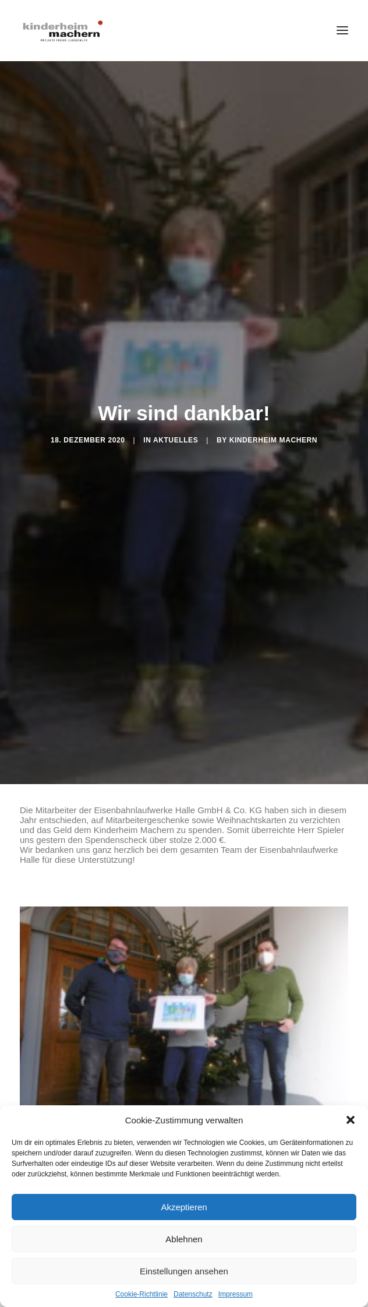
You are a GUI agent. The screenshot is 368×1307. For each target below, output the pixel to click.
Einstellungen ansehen (184, 1271)
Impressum (235, 1294)
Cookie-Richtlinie (141, 1294)
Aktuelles (175, 435)
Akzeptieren (184, 1207)
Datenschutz (193, 1294)
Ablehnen (183, 1239)
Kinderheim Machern (273, 435)
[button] (350, 1120)
